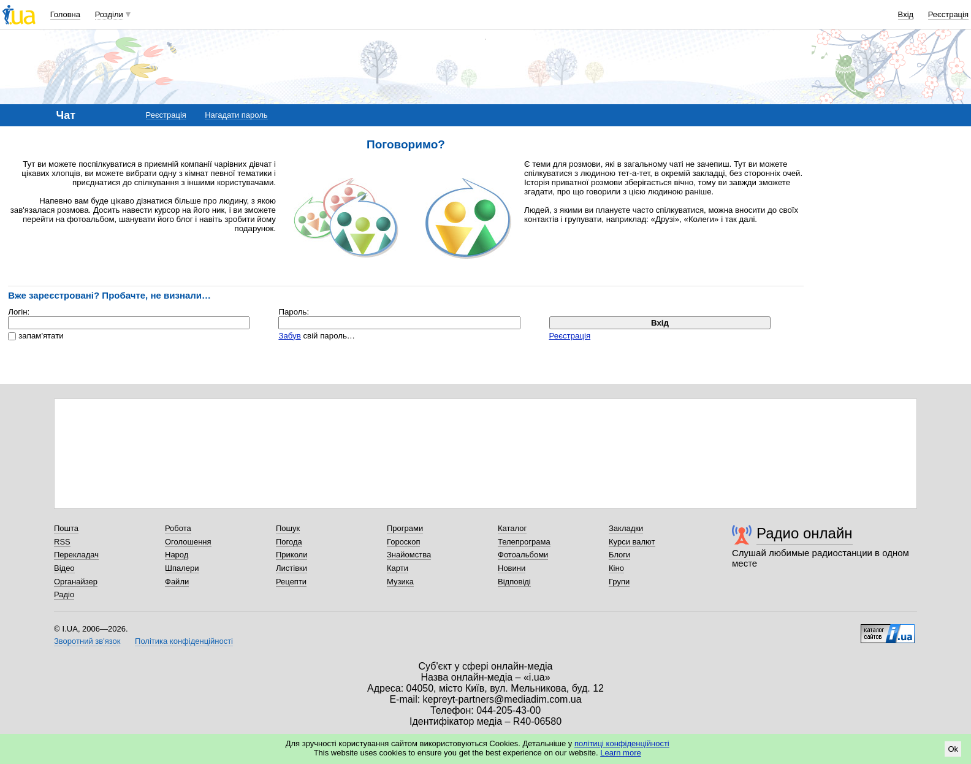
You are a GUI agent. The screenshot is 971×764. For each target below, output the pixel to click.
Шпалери (182, 568)
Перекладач (76, 554)
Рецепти (291, 581)
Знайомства (409, 554)
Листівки (291, 568)
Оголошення (188, 541)
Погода (289, 541)
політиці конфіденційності (621, 743)
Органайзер (75, 581)
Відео (64, 568)
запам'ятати (40, 335)
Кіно (616, 568)
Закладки (626, 528)
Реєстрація (948, 14)
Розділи (109, 14)
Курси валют (632, 541)
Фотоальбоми (523, 554)
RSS (62, 541)
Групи (619, 581)
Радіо (64, 594)
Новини (511, 568)
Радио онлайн (804, 533)
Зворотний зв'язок (87, 641)
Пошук (288, 528)
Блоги (619, 554)
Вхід (906, 14)
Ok (953, 749)
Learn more (620, 752)
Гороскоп (403, 541)
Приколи (291, 554)
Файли (177, 581)
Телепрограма (524, 541)
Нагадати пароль (236, 115)
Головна (65, 14)
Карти (397, 568)
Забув (289, 335)
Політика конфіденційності (184, 641)
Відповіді (514, 581)
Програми (405, 528)
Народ (176, 554)
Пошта (66, 528)
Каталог (512, 528)
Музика (400, 581)
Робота (178, 528)
